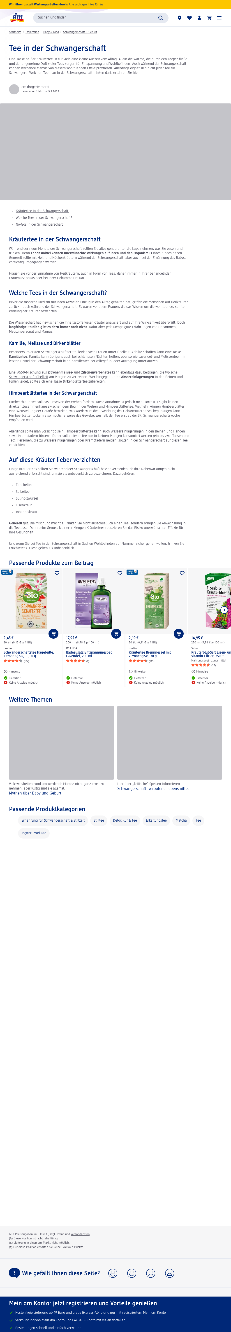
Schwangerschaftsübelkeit (28, 377)
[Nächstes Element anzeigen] (224, 610)
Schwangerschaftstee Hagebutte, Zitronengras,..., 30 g (29, 654)
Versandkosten (80, 1234)
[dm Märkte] (179, 18)
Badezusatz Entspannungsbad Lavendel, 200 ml (89, 654)
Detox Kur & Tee (125, 821)
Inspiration (32, 32)
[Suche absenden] (160, 18)
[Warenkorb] (209, 18)
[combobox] (101, 18)
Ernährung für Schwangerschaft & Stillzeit (53, 821)
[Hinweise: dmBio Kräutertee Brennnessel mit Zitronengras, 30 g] (137, 671)
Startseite (15, 32)
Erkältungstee (156, 821)
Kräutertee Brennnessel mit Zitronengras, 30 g (150, 654)
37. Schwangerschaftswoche (159, 416)
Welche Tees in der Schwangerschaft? (44, 218)
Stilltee (99, 821)
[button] (219, 18)
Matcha (181, 821)
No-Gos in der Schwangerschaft (39, 225)
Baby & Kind (51, 32)
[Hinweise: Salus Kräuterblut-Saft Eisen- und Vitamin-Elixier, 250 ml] (199, 671)
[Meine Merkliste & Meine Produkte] (189, 18)
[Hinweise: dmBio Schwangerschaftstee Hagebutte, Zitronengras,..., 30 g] (12, 671)
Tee (198, 821)
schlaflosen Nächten (93, 357)
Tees (111, 274)
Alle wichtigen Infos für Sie (86, 4)
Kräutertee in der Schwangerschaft (42, 211)
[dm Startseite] (17, 17)
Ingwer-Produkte (33, 833)
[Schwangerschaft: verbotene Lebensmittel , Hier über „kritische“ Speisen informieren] (169, 751)
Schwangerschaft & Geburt (80, 32)
